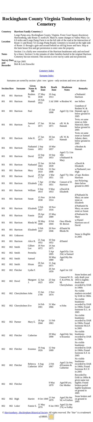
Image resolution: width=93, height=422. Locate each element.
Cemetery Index (46, 70)
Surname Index (46, 75)
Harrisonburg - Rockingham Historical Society (26, 412)
